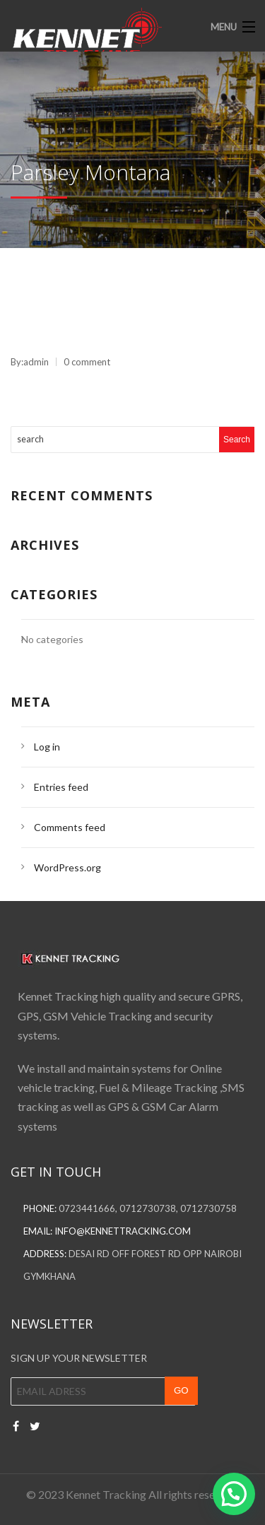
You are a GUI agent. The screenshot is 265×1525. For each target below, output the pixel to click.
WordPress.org (67, 867)
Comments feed (69, 827)
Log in (47, 747)
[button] (234, 1494)
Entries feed (61, 787)
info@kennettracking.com (122, 1231)
